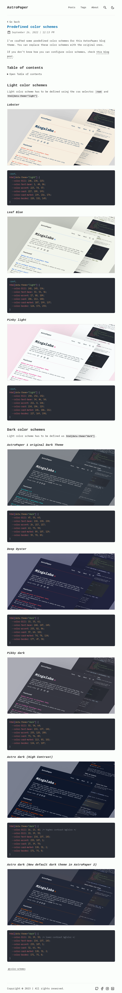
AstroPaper (17, 7)
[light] (112, 7)
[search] (105, 7)
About (94, 7)
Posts (71, 7)
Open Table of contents (26, 73)
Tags (83, 7)
